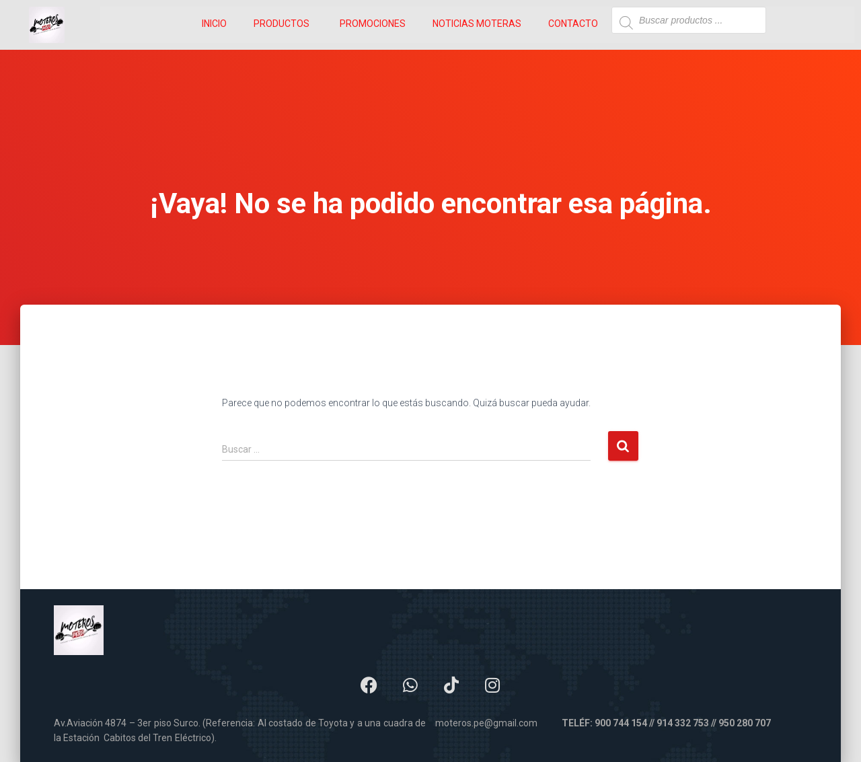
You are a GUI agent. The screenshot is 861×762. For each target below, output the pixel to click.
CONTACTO (573, 23)
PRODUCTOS (281, 23)
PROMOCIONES (373, 23)
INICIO (214, 23)
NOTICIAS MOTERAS (477, 23)
